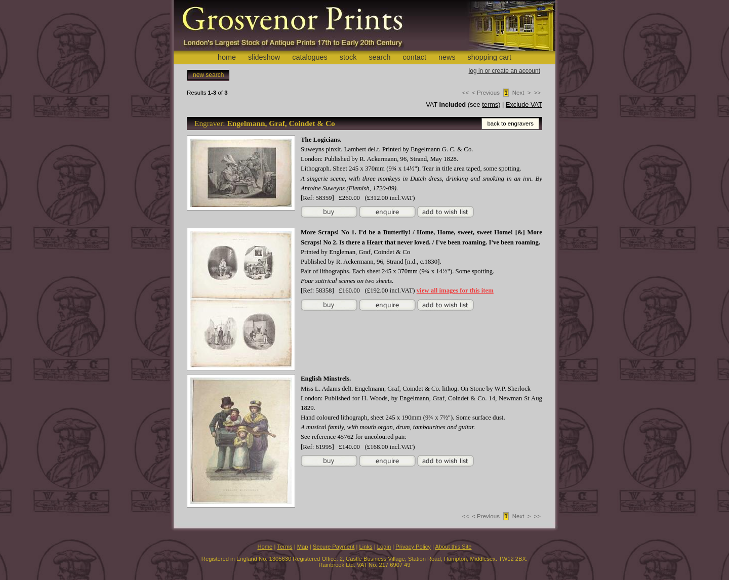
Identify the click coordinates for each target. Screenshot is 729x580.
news (447, 57)
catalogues (310, 57)
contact (414, 57)
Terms (284, 547)
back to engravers (510, 123)
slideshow (264, 57)
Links (366, 547)
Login (384, 547)
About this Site (453, 547)
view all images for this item (455, 290)
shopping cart (489, 57)
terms (490, 104)
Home (264, 547)
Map (302, 547)
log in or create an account (504, 70)
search (379, 57)
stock (348, 57)
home (227, 57)
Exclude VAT (524, 104)
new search (208, 74)
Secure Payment (334, 547)
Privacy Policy (413, 547)
